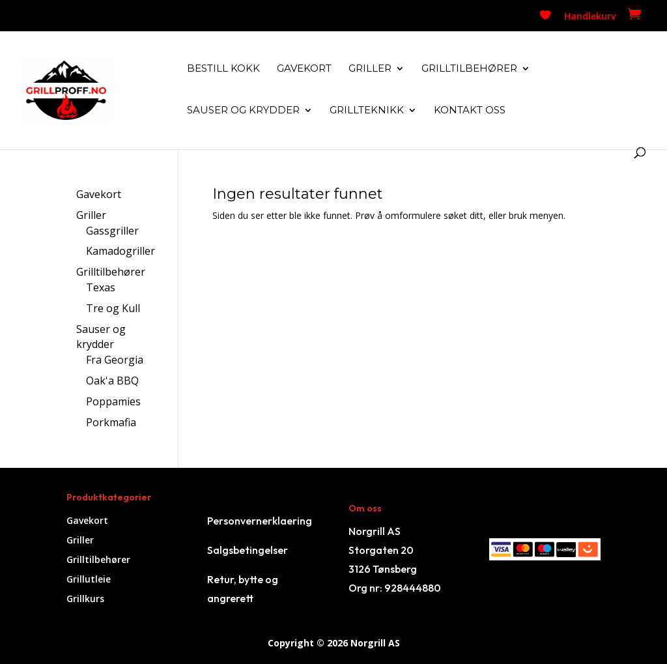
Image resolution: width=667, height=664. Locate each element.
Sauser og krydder (243, 111)
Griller (369, 69)
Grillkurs (85, 599)
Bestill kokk (223, 69)
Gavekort (304, 69)
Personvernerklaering (259, 520)
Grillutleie (88, 580)
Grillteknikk (367, 111)
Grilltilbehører (469, 69)
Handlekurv (590, 17)
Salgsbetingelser (247, 549)
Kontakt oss (469, 111)
